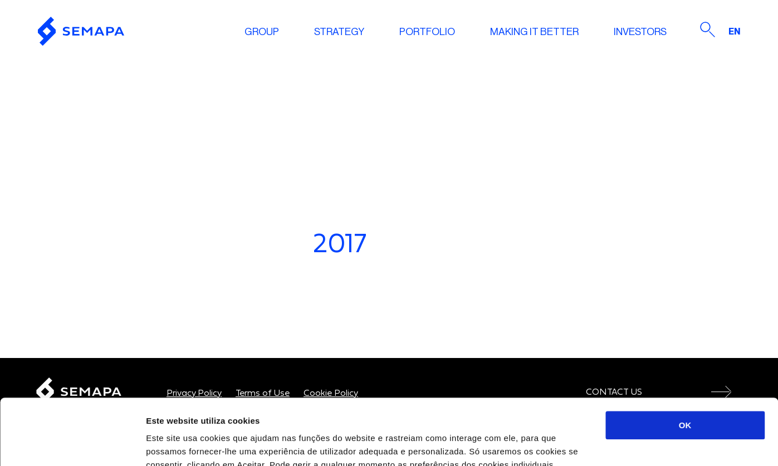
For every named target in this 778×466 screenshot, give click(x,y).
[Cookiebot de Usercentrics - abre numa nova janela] (72, 444)
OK (685, 359)
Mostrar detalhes (611, 444)
